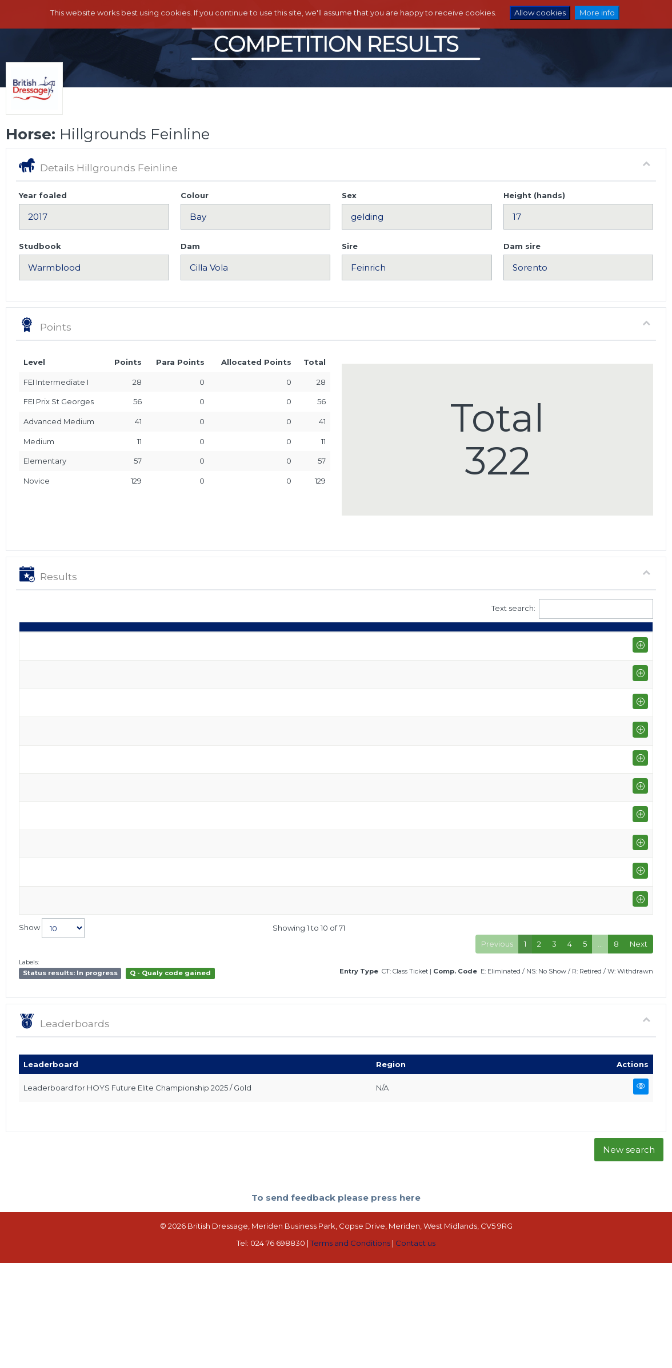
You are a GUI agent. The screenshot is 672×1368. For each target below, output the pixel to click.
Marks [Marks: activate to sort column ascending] (416, 642)
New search (629, 1254)
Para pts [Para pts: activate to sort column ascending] (566, 637)
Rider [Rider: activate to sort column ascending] (271, 642)
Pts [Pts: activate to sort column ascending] (529, 642)
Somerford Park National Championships (149, 957)
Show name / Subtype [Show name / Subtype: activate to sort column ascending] (119, 642)
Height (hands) (534, 195)
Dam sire (522, 246)
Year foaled (43, 195)
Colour (195, 195)
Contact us (415, 1348)
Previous (497, 1049)
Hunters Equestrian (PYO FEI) (126, 901)
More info (597, 12)
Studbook (40, 246)
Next (638, 1049)
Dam (190, 246)
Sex (349, 195)
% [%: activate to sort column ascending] (452, 642)
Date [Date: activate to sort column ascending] (34, 642)
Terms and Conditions (350, 1348)
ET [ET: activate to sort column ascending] (600, 642)
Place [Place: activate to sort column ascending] (490, 642)
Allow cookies (540, 12)
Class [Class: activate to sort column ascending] (320, 642)
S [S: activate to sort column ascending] (380, 642)
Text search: (572, 609)
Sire (350, 246)
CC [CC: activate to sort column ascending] (632, 642)
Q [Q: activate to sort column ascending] (354, 642)
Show (52, 1034)
